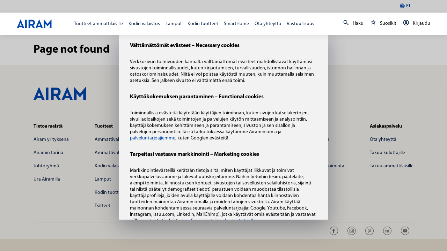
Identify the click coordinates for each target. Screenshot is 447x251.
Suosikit (382, 23)
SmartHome (236, 23)
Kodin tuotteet (203, 23)
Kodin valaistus (144, 23)
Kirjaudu (415, 23)
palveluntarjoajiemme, (153, 138)
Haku (352, 23)
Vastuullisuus (300, 23)
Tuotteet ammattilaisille (98, 23)
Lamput (174, 23)
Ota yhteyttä (268, 23)
